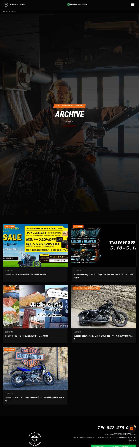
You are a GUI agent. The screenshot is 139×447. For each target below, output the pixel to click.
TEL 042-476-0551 (116, 427)
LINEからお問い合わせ (77, 4)
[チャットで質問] (124, 440)
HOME (5, 11)
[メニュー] (132, 4)
